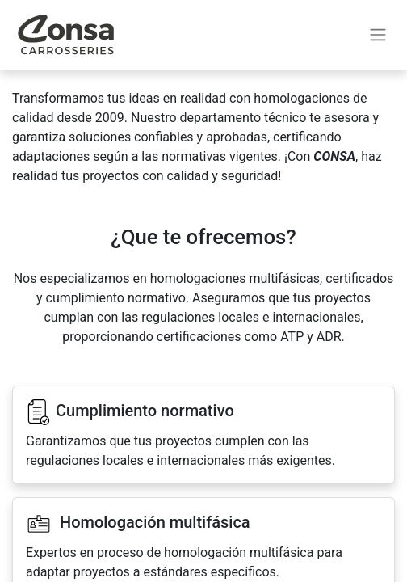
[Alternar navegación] (378, 35)
